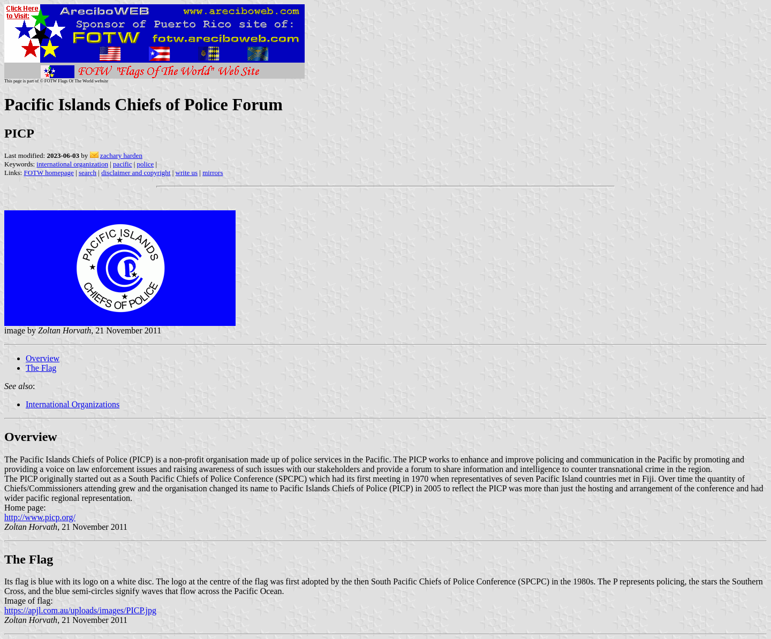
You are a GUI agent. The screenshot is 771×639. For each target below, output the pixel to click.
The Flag (41, 367)
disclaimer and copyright (135, 173)
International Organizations (72, 404)
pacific (122, 164)
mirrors (212, 173)
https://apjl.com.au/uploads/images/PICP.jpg (80, 610)
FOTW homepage (48, 173)
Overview (42, 358)
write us (187, 173)
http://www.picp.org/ (39, 517)
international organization (72, 164)
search (87, 173)
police (145, 164)
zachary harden (121, 155)
